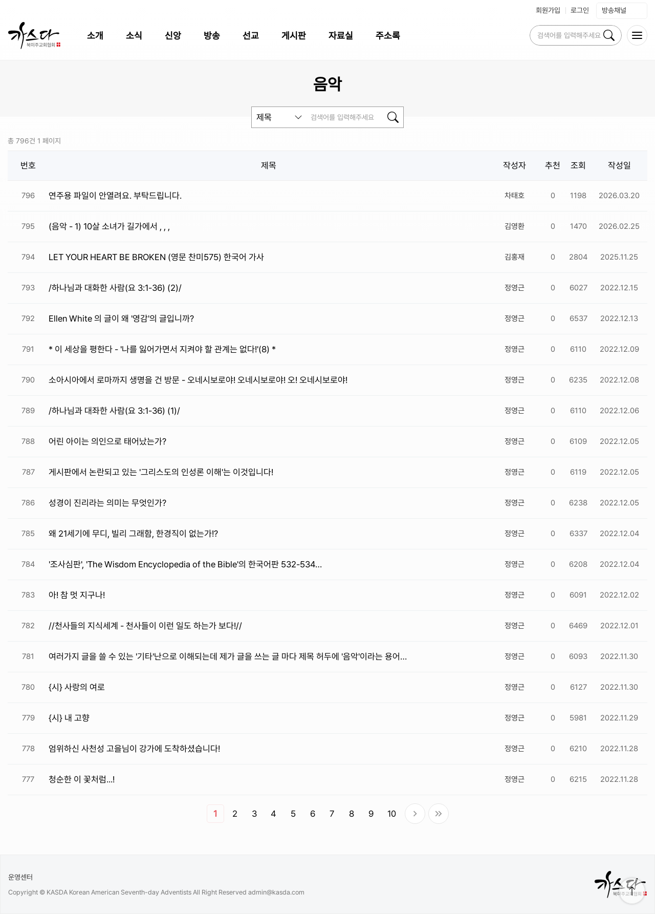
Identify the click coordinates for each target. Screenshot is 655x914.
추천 (552, 165)
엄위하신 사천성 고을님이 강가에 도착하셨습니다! (134, 748)
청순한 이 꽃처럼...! (82, 779)
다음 (415, 813)
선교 (251, 35)
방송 (212, 35)
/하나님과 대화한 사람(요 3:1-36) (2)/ (115, 288)
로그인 (580, 10)
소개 (95, 35)
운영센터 (20, 877)
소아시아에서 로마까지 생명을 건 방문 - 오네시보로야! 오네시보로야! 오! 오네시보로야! (198, 380)
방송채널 (622, 10)
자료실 (341, 35)
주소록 (388, 35)
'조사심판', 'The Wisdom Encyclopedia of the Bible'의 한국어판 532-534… (185, 564)
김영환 (515, 226)
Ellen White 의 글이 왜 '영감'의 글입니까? (121, 318)
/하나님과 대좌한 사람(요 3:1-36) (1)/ (114, 411)
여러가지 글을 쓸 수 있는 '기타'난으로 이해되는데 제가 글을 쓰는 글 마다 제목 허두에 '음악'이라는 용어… (228, 656)
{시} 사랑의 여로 (77, 687)
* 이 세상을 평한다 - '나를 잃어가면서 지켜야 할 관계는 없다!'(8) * (162, 349)
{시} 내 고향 (69, 718)
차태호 (515, 195)
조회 (578, 165)
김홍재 (515, 257)
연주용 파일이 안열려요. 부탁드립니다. (115, 195)
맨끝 (438, 813)
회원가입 (548, 10)
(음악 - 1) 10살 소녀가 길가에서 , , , (109, 226)
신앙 (173, 35)
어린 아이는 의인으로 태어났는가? (107, 441)
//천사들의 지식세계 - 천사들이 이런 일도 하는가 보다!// (145, 626)
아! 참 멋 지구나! (77, 595)
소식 (134, 35)
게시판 (293, 35)
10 (391, 814)
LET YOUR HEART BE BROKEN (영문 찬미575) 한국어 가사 (156, 257)
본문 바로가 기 (0, 0)
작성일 (619, 165)
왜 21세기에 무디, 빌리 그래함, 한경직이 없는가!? (133, 533)
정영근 (515, 287)
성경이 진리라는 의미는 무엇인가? (107, 503)
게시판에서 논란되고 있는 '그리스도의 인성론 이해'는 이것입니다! (161, 472)
